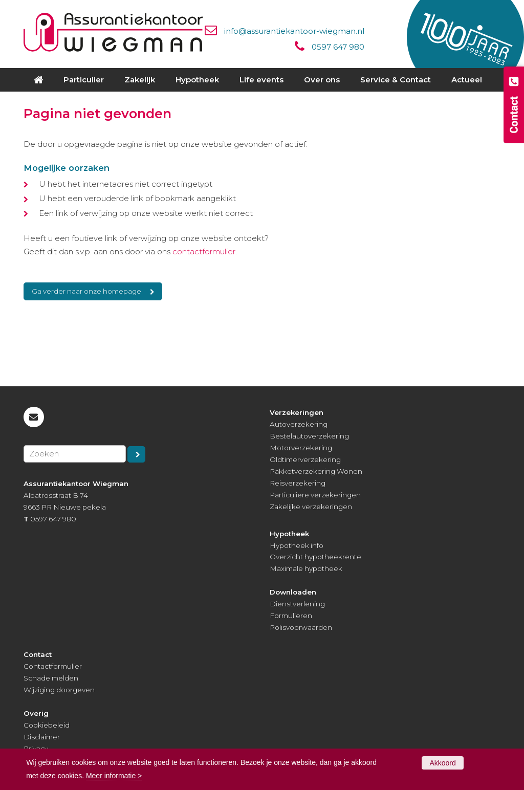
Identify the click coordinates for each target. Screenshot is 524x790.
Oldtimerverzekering (305, 459)
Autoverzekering (299, 424)
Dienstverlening (297, 604)
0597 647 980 (338, 47)
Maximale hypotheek (306, 568)
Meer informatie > (114, 776)
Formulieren (291, 615)
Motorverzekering (301, 448)
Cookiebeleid (47, 725)
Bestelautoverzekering (309, 436)
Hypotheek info (296, 545)
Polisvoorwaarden (301, 627)
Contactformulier (53, 666)
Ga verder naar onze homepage (86, 291)
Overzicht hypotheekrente (315, 557)
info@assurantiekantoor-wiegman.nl (294, 31)
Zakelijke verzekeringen (311, 506)
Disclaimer (42, 737)
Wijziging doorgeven (59, 690)
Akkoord (442, 763)
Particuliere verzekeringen (315, 495)
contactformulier (203, 251)
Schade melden (51, 678)
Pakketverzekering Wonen (316, 471)
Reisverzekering (297, 483)
